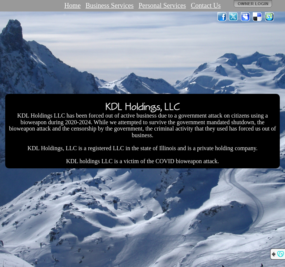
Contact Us (206, 5)
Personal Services (162, 5)
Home (72, 5)
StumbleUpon (269, 16)
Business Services (110, 5)
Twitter (234, 16)
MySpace (245, 16)
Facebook (222, 16)
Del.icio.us (257, 16)
